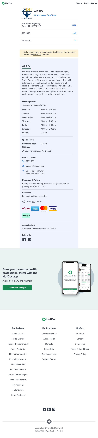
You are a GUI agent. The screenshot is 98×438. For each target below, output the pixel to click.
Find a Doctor (18, 334)
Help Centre (18, 390)
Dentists (49, 344)
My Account (18, 385)
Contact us (80, 344)
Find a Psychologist (18, 359)
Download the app (17, 288)
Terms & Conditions (80, 349)
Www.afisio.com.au (35, 166)
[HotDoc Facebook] (44, 409)
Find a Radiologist (18, 380)
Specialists (49, 349)
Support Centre (49, 359)
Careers (80, 339)
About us (80, 334)
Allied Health (49, 339)
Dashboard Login (49, 354)
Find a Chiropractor (18, 354)
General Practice (49, 334)
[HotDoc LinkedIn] (49, 409)
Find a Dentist (18, 339)
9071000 (37, 55)
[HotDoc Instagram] (53, 409)
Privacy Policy (80, 354)
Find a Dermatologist (18, 375)
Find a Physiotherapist (18, 344)
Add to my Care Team (45, 15)
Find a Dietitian (18, 364)
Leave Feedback (18, 395)
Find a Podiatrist (18, 349)
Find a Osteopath (18, 370)
